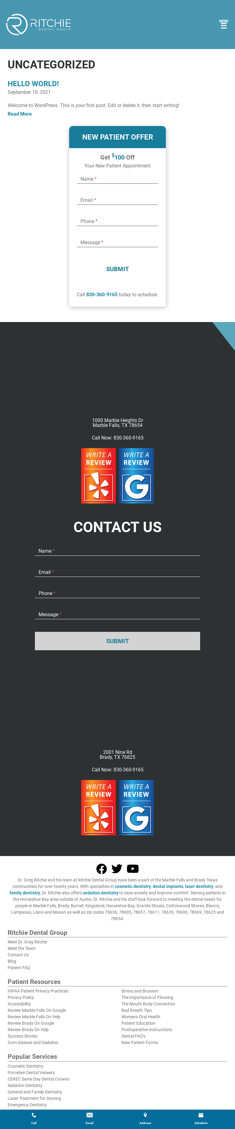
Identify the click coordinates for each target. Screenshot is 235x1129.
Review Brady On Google (31, 1023)
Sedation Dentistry (25, 1085)
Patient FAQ (19, 967)
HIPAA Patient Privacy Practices (38, 991)
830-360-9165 (102, 295)
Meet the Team (21, 948)
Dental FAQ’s (133, 1036)
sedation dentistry (100, 892)
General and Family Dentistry (35, 1091)
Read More (20, 114)
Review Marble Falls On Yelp (34, 1016)
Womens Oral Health (140, 1016)
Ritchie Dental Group (37, 933)
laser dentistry (199, 886)
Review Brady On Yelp (28, 1029)
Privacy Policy (21, 997)
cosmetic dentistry (133, 886)
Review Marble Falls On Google (37, 1010)
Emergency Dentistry (27, 1104)
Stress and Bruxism (139, 991)
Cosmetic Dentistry (25, 1066)
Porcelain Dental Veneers (31, 1072)
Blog (12, 961)
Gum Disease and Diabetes (33, 1042)
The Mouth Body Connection (148, 1003)
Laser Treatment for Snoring (34, 1098)
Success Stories (22, 1036)
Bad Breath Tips (136, 1010)
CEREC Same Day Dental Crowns (38, 1079)
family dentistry (24, 892)
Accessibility (19, 1003)
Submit (117, 269)
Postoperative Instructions (146, 1029)
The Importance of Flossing (147, 997)
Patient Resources (34, 982)
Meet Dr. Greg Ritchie (27, 941)
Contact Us (18, 954)
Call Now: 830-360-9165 (118, 438)
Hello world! (33, 83)
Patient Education (138, 1023)
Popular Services (32, 1057)
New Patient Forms (139, 1042)
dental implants (168, 886)
